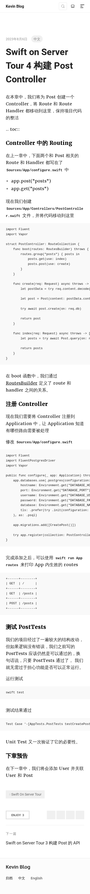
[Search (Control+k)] (63, 6)
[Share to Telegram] (80, 815)
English (36, 878)
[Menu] (82, 6)
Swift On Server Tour (26, 794)
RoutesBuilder (21, 383)
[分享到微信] (70, 815)
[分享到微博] (60, 815)
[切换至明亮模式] (73, 6)
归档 (9, 878)
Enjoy (17, 815)
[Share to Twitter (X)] (51, 815)
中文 (37, 39)
